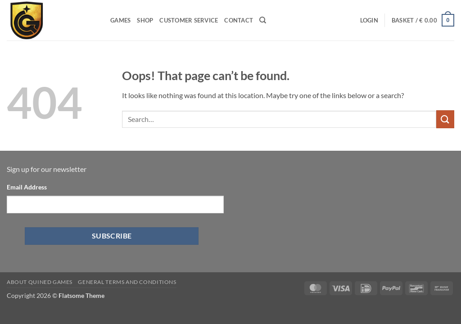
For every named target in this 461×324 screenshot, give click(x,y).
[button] (369, 20)
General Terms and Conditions (127, 282)
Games (120, 20)
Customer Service (188, 20)
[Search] (262, 20)
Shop (145, 20)
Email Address (27, 187)
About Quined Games (39, 282)
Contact (238, 20)
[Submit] (445, 119)
